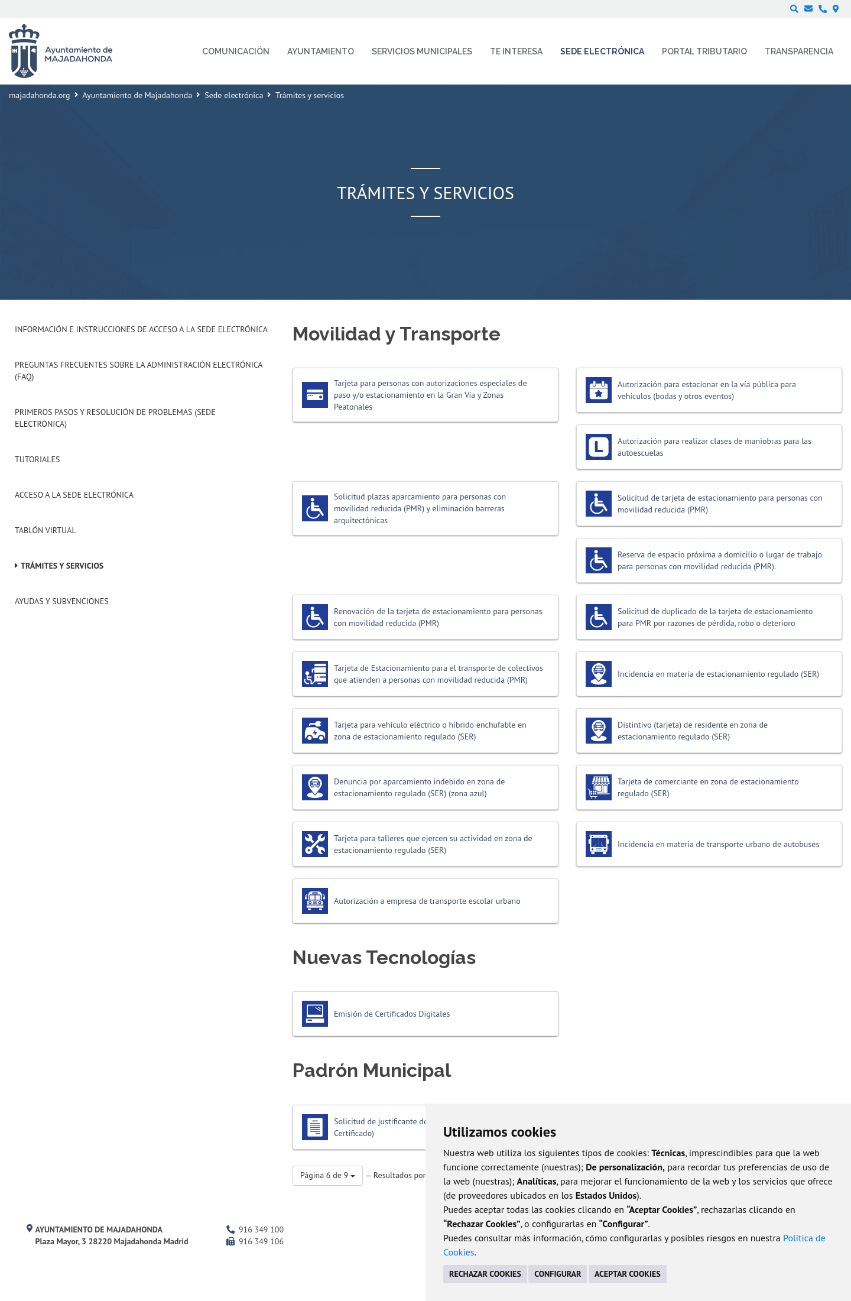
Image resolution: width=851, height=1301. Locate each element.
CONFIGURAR (557, 1273)
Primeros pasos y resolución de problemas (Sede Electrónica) (115, 418)
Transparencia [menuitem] (799, 51)
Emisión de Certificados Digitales (392, 1013)
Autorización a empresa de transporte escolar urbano (427, 901)
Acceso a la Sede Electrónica (74, 494)
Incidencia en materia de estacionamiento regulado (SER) (718, 674)
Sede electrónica (233, 95)
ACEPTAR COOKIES (628, 1273)
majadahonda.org (39, 95)
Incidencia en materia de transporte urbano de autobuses (718, 844)
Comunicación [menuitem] (235, 51)
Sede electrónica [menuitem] (602, 51)
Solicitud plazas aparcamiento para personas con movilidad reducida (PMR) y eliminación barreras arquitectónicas (420, 508)
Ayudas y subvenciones (62, 601)
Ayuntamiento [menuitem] (320, 51)
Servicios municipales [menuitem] (422, 51)
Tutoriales (37, 459)
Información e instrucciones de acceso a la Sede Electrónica (141, 329)
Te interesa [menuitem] (516, 51)
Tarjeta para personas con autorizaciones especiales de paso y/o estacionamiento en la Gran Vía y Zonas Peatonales (430, 395)
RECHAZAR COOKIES (485, 1273)
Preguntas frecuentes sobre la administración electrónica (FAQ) (138, 370)
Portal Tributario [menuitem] (704, 51)
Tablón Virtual (45, 530)
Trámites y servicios (62, 565)
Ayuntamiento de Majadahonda (138, 95)
